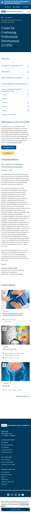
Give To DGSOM (5, 459)
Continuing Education (6, 452)
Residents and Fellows (7, 445)
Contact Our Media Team (7, 481)
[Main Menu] (29, 11)
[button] (16, 7)
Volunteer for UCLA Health (8, 464)
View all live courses (23, 396)
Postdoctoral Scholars (7, 449)
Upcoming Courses (8, 147)
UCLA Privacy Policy (15, 504)
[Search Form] (25, 7)
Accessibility (19, 501)
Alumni (3, 477)
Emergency (4, 484)
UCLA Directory (5, 472)
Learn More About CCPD (14, 142)
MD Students (4, 442)
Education (8, 17)
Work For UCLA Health (7, 462)
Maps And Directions (6, 474)
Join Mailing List (8, 153)
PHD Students (5, 447)
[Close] (29, 507)
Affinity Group (4, 479)
